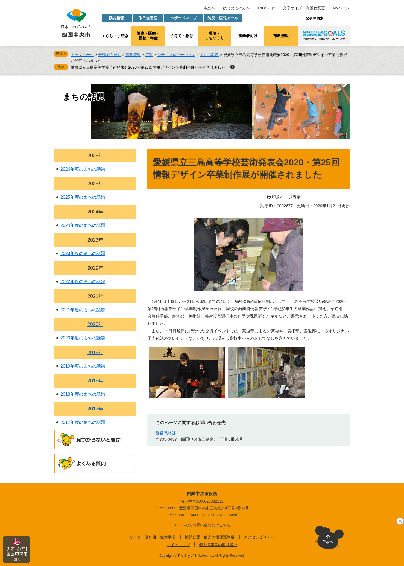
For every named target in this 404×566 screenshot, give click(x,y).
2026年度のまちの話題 (82, 169)
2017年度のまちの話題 (82, 422)
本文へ (209, 8)
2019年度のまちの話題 (82, 366)
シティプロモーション (176, 54)
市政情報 (281, 36)
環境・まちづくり (214, 35)
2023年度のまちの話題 (82, 253)
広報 (149, 54)
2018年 (95, 380)
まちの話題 (209, 54)
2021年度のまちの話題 (82, 309)
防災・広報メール (222, 18)
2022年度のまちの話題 (82, 281)
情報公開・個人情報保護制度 (210, 537)
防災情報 (116, 18)
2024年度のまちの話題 (82, 225)
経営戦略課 (166, 432)
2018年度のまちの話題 (82, 394)
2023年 (95, 240)
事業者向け (247, 36)
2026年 (95, 155)
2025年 (95, 183)
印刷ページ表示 (286, 197)
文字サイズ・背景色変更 (304, 8)
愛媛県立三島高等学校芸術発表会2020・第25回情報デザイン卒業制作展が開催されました (148, 67)
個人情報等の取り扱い (218, 544)
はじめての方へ (236, 8)
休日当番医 (147, 18)
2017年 (95, 409)
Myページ (341, 8)
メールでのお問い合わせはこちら (202, 525)
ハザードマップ (183, 18)
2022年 (95, 268)
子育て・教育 (181, 36)
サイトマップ (178, 544)
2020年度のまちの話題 (82, 338)
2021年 (95, 296)
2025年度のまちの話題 (82, 197)
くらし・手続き (115, 36)
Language (266, 8)
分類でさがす (109, 54)
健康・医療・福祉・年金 (148, 35)
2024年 (95, 212)
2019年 (95, 352)
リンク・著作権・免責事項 (152, 537)
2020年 (95, 324)
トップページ (82, 54)
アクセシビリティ (259, 537)
